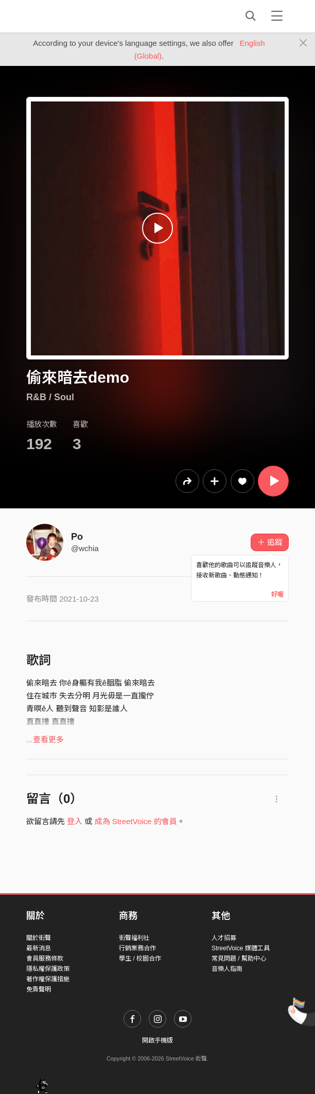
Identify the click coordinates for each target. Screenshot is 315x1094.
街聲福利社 (134, 938)
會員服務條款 (44, 958)
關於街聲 (38, 938)
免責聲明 (38, 989)
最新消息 (38, 948)
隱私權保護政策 (47, 968)
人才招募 (224, 938)
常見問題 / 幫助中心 (239, 958)
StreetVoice (68, 16)
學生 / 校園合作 (140, 958)
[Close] (303, 43)
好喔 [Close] (277, 594)
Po (77, 537)
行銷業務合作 (137, 948)
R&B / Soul (50, 397)
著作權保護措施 (47, 979)
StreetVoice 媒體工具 (241, 948)
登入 (74, 821)
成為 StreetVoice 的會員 (136, 821)
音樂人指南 (227, 968)
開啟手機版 (157, 1040)
